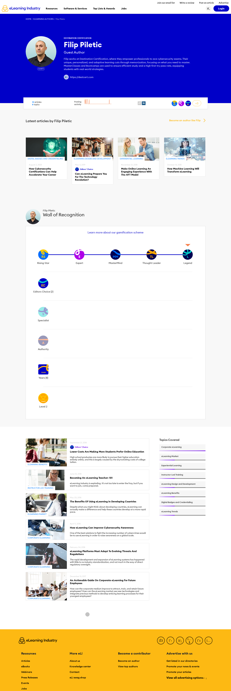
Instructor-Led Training (40, 488)
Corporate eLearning (39, 538)
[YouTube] (189, 640)
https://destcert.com (81, 77)
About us (75, 660)
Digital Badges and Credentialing (45, 159)
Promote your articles (178, 671)
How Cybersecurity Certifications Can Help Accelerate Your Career (43, 171)
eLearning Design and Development (92, 159)
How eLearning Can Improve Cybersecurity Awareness (102, 527)
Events (25, 683)
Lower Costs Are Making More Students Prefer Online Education (107, 451)
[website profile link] (139, 103)
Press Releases (29, 677)
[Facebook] (161, 640)
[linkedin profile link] (144, 103)
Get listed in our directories (181, 660)
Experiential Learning (131, 159)
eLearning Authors (43, 19)
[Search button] (208, 8)
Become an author (129, 660)
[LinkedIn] (180, 640)
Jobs (24, 688)
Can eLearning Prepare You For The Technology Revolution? (91, 176)
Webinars (26, 671)
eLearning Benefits (37, 464)
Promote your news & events (182, 666)
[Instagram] (208, 640)
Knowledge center (80, 666)
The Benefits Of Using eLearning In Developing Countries (103, 501)
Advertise (224, 2)
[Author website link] (66, 77)
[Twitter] (170, 640)
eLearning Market (37, 514)
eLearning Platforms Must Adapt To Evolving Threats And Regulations (103, 553)
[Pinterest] (199, 640)
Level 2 (41, 69)
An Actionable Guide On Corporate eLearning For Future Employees (103, 582)
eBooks (25, 666)
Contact (74, 671)
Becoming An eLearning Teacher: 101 (91, 477)
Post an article (206, 2)
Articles (25, 660)
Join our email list (166, 2)
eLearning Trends (175, 159)
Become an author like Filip (185, 120)
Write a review (187, 2)
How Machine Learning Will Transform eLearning (183, 170)
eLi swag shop (78, 677)
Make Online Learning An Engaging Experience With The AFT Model (136, 171)
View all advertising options (186, 677)
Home (28, 19)
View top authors (128, 666)
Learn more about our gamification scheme (115, 232)
